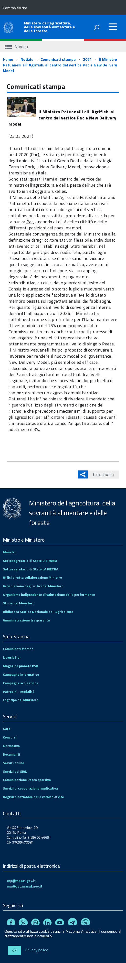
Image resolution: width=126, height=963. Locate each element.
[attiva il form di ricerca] (96, 27)
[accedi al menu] (113, 27)
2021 (87, 59)
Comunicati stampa (58, 59)
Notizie (27, 59)
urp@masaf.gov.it (21, 880)
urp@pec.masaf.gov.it (24, 886)
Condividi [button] (101, 474)
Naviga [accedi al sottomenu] (16, 46)
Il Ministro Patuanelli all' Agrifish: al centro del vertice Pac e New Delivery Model (60, 65)
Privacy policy (36, 950)
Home (8, 59)
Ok (14, 950)
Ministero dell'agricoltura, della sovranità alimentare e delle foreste (49, 27)
